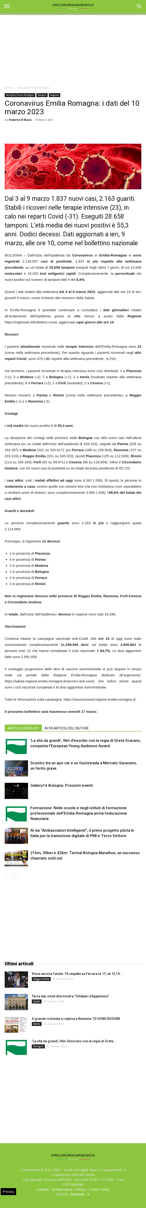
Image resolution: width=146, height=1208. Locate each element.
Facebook (77, 1194)
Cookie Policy (99, 1189)
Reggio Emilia (41, 979)
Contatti (42, 1189)
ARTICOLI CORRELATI (23, 728)
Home (9, 88)
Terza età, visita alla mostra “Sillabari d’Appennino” (70, 996)
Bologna (42, 95)
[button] (139, 6)
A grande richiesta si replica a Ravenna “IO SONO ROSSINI (76, 1019)
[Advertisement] (73, 48)
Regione (54, 95)
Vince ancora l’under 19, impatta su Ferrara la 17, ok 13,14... (77, 974)
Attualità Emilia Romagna (33, 88)
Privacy (80, 1189)
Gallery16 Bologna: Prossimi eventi (61, 785)
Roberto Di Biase (20, 119)
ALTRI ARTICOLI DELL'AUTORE (67, 728)
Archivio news (62, 1189)
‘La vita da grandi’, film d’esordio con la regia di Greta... (74, 1041)
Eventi (36, 1001)
